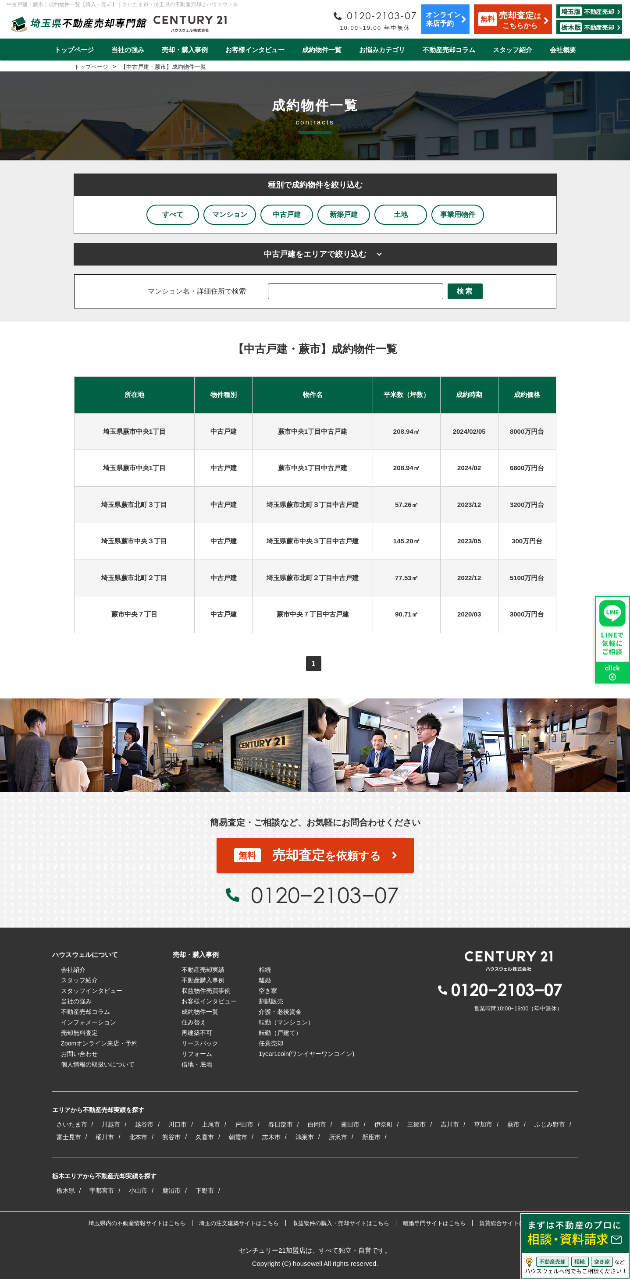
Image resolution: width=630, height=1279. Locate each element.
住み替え (194, 1022)
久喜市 (205, 1137)
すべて (172, 214)
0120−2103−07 (325, 895)
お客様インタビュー (255, 49)
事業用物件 (457, 214)
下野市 (205, 1190)
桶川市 (105, 1137)
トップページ (74, 49)
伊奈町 (383, 1124)
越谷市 (144, 1124)
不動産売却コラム (449, 49)
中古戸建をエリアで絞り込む (315, 254)
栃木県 (66, 1190)
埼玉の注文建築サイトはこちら (239, 1223)
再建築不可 (197, 1032)
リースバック (200, 1043)
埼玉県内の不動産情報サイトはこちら (137, 1223)
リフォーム (197, 1053)
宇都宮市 (101, 1190)
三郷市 (416, 1124)
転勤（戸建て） (280, 1032)
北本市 (138, 1137)
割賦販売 (271, 1001)
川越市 (111, 1124)
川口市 (177, 1124)
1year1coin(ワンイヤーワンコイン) (306, 1053)
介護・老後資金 (280, 1011)
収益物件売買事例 (206, 990)
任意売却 (271, 1043)
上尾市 (211, 1124)
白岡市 (317, 1124)
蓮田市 (350, 1124)
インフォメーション (88, 1022)
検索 (465, 291)
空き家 (268, 990)
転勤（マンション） (286, 1022)
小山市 (138, 1190)
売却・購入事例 (185, 49)
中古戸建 (287, 214)
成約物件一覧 (322, 49)
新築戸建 (344, 214)
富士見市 (69, 1137)
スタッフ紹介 (512, 49)
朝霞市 (238, 1137)
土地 (401, 214)
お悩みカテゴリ (382, 49)
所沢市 (338, 1137)
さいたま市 (72, 1124)
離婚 (265, 980)
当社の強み (127, 49)
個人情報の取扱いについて (98, 1064)
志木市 (271, 1137)
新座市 (371, 1137)
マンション (229, 214)
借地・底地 (197, 1064)
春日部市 (280, 1124)
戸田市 (244, 1124)
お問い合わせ (79, 1053)
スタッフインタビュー (91, 990)
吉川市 (450, 1124)
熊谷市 (171, 1137)
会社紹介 (73, 969)
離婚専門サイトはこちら (434, 1223)
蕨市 (513, 1124)
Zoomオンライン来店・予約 (99, 1043)
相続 (265, 969)
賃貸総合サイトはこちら (510, 1223)
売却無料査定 (79, 1032)
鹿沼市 (171, 1190)
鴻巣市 (304, 1137)
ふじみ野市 (549, 1124)
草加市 (483, 1124)
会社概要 (563, 49)
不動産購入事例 (203, 980)
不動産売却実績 (203, 969)
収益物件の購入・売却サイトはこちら (340, 1223)
